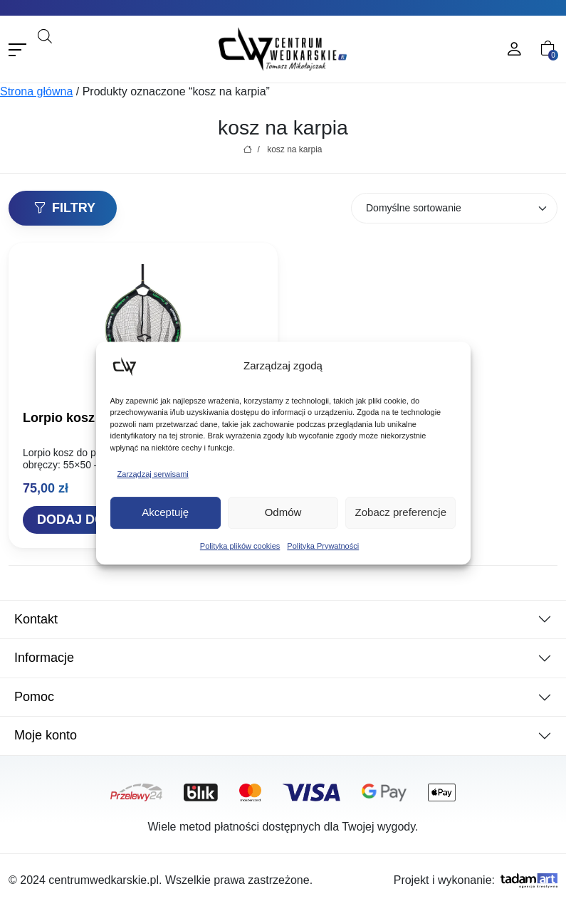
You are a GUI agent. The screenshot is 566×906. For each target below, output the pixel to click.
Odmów (283, 512)
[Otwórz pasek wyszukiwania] (45, 34)
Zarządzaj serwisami (153, 474)
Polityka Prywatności (323, 546)
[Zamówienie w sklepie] (454, 208)
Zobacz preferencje (400, 512)
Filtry (64, 208)
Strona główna (36, 91)
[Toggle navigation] (17, 49)
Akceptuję (165, 512)
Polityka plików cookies (240, 546)
